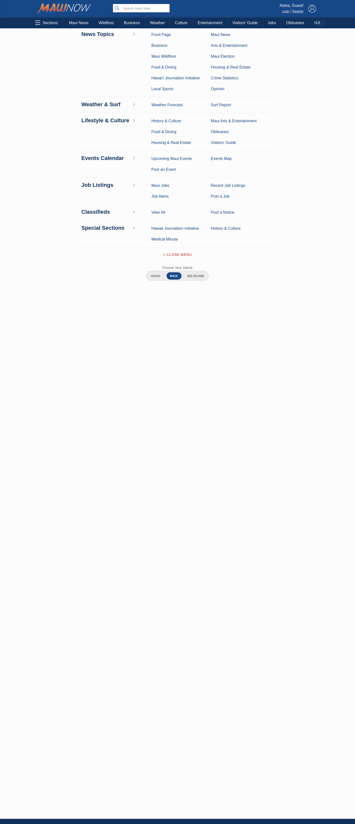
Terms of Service (177, 804)
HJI (317, 23)
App (178, 783)
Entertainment (210, 23)
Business (132, 23)
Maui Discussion (58, 781)
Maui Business (99, 751)
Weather (157, 23)
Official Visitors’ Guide (99, 796)
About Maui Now (177, 752)
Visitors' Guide (245, 23)
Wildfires (106, 23)
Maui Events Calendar (99, 789)
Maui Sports (99, 766)
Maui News (79, 23)
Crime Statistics (59, 773)
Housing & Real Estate (58, 789)
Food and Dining (99, 781)
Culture (181, 23)
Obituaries (295, 23)
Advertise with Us (177, 772)
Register (297, 11)
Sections (46, 22)
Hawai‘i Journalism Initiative (58, 806)
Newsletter (177, 793)
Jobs (272, 23)
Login (285, 11)
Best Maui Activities (99, 773)
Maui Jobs (59, 796)
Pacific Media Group (289, 773)
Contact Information (177, 762)
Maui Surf (58, 766)
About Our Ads (288, 783)
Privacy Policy (263, 783)
